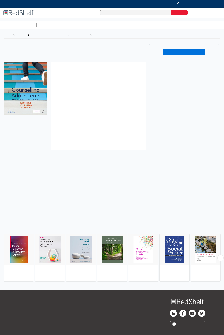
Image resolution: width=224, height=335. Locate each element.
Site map (23, 323)
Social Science (80, 35)
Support (23, 312)
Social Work (101, 35)
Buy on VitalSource (184, 52)
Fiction (198, 25)
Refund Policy (64, 312)
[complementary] (112, 251)
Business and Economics (135, 25)
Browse (21, 35)
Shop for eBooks (29, 306)
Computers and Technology (100, 25)
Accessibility (63, 317)
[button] (98, 78)
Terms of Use (64, 306)
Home (8, 35)
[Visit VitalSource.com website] (112, 4)
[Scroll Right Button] (220, 258)
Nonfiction (212, 25)
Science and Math (68, 25)
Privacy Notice (27, 317)
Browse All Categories (18, 25)
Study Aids (47, 25)
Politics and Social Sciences (172, 25)
